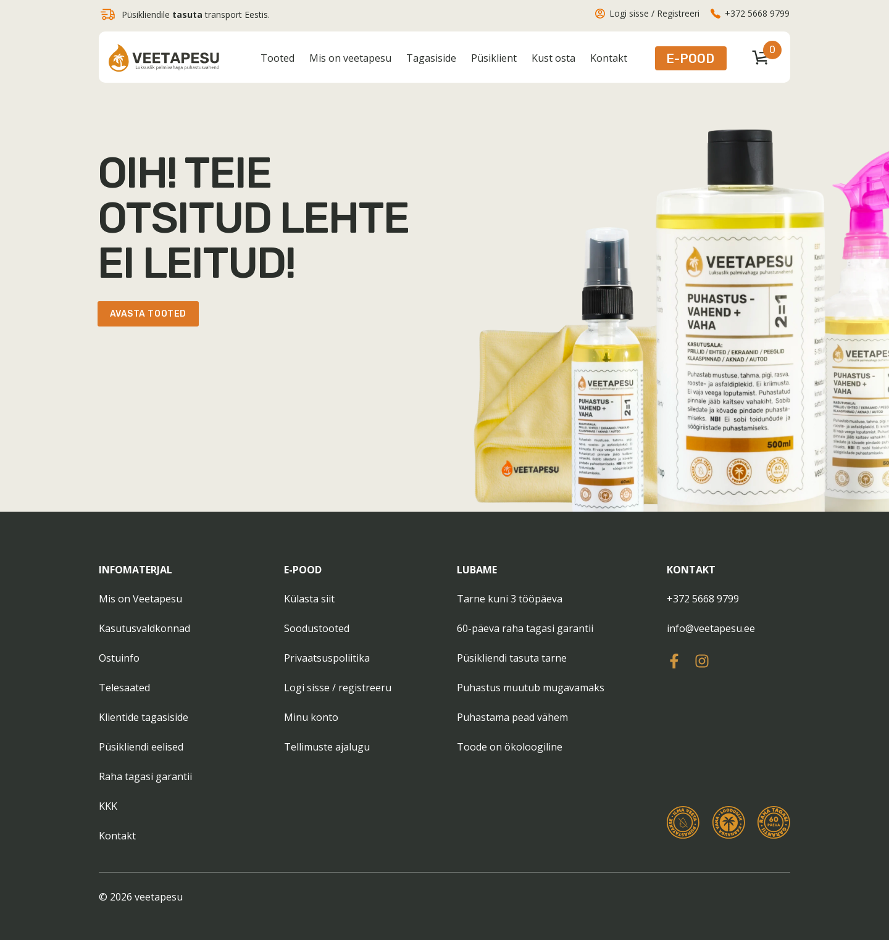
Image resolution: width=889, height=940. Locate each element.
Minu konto (311, 717)
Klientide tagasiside (143, 717)
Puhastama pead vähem (512, 717)
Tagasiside (431, 58)
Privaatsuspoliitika (327, 658)
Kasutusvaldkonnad (144, 628)
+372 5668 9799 (703, 598)
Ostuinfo (119, 658)
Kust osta (553, 58)
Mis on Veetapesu (140, 598)
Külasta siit (309, 598)
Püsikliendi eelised (141, 747)
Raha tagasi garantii (145, 776)
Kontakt (608, 58)
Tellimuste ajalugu (327, 747)
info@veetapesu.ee (711, 628)
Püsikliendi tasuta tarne (512, 658)
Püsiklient (494, 58)
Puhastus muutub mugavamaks (530, 687)
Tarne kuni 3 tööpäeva (509, 598)
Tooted (277, 58)
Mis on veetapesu (350, 58)
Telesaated (124, 687)
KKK (108, 806)
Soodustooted (316, 628)
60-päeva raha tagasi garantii (525, 628)
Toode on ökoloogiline (509, 747)
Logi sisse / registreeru (337, 687)
